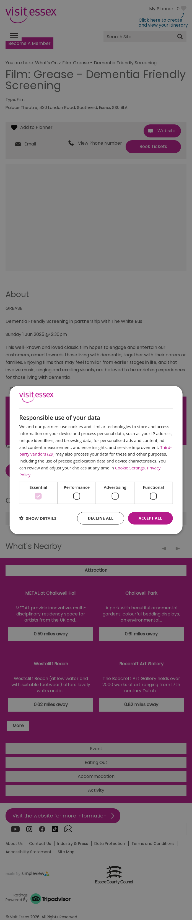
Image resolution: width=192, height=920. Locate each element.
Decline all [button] (100, 518)
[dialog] (96, 460)
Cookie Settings (130, 468)
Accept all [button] (150, 518)
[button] (37, 518)
